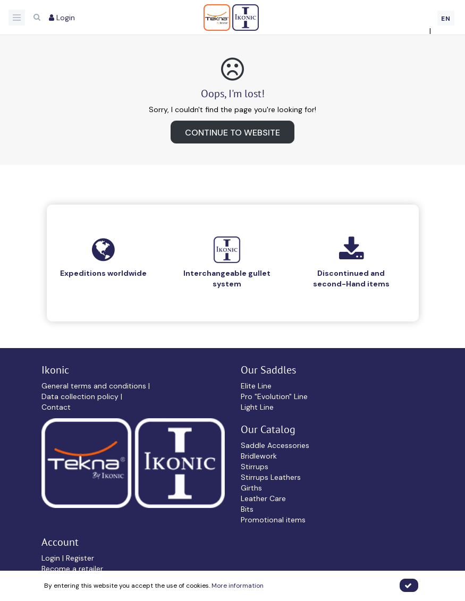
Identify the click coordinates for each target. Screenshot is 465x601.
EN (446, 18)
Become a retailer (72, 568)
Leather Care (263, 498)
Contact (56, 407)
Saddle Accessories (275, 445)
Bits (247, 509)
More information (238, 585)
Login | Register (67, 558)
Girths (251, 488)
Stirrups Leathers (271, 477)
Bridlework (259, 456)
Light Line (257, 407)
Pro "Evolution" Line (274, 396)
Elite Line (256, 386)
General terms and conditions (94, 386)
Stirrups (254, 466)
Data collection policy (81, 396)
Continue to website (232, 132)
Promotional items (273, 519)
